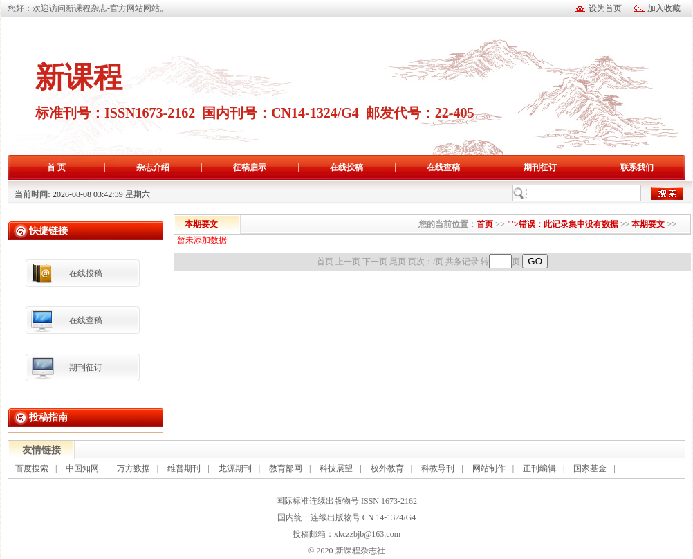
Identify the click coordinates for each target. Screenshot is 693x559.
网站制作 (489, 468)
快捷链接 (48, 230)
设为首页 (605, 8)
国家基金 (590, 468)
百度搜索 (31, 468)
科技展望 (336, 468)
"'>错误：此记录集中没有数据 (562, 224)
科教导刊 (437, 468)
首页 (485, 224)
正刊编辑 (539, 468)
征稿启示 (249, 167)
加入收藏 (664, 8)
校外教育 (387, 468)
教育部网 (285, 468)
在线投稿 (346, 167)
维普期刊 (184, 468)
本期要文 (648, 224)
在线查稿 (443, 167)
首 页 (56, 167)
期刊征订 (540, 167)
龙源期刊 (235, 468)
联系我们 (637, 167)
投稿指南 (48, 417)
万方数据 (133, 468)
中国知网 (82, 468)
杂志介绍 (152, 167)
